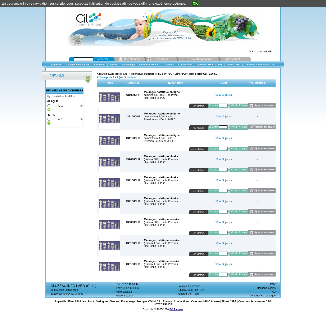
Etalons (167, 301)
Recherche (102, 59)
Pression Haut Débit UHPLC (160, 119)
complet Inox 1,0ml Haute (158, 116)
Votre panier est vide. (261, 51)
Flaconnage (128, 301)
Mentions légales (266, 288)
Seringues (102, 301)
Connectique (181, 301)
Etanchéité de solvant (81, 301)
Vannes (114, 301)
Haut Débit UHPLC (154, 97)
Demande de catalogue (263, 295)
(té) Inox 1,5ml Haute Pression (161, 201)
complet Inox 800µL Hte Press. (161, 95)
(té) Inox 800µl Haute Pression (161, 159)
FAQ (273, 291)
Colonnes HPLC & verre (205, 301)
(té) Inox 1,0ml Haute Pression (161, 180)
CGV (273, 284)
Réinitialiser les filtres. (61, 96)
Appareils (60, 301)
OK (195, 3)
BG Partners (176, 309)
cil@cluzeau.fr (124, 291)
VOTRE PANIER (163, 304)
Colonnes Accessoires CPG (254, 301)
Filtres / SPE (229, 301)
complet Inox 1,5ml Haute (158, 138)
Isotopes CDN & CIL (149, 301)
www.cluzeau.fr (124, 295)
